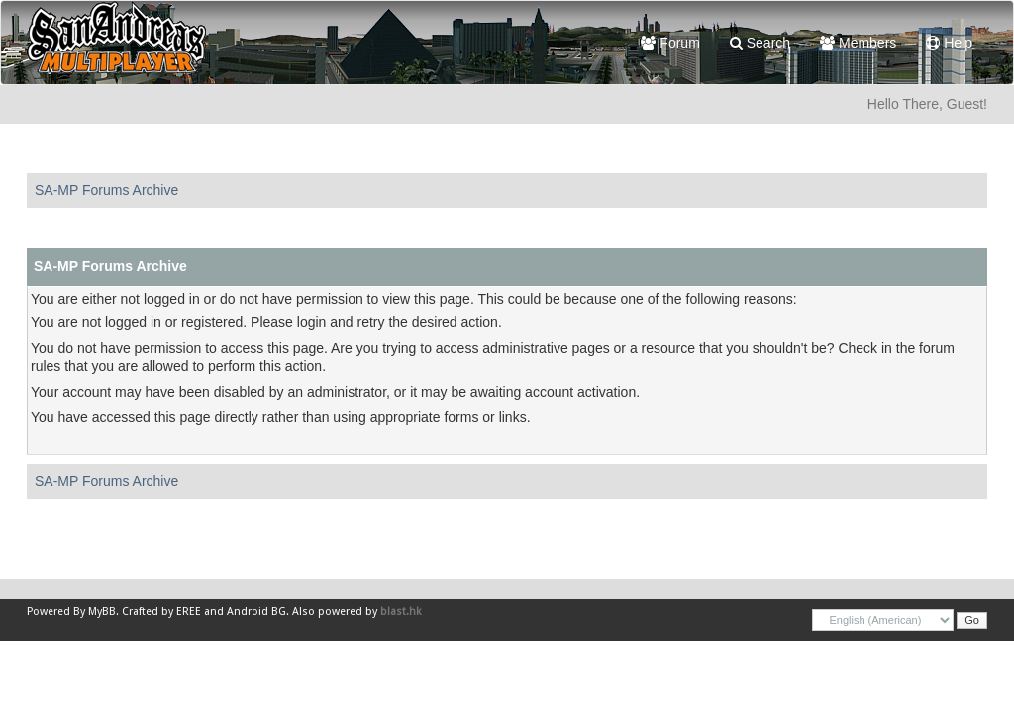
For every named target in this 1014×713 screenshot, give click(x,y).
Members (858, 43)
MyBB (102, 611)
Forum (670, 43)
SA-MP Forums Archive (106, 190)
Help (949, 43)
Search (760, 43)
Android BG (256, 611)
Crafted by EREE (161, 611)
